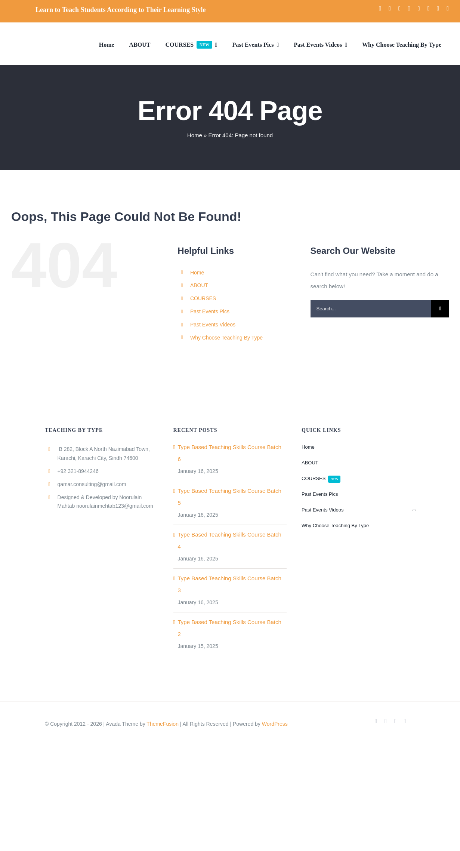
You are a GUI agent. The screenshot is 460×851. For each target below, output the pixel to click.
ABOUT (199, 285)
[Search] (440, 308)
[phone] (448, 9)
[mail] (438, 9)
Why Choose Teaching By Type (226, 338)
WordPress (275, 724)
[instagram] (409, 9)
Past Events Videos (212, 325)
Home (194, 135)
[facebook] (380, 9)
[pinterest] (428, 9)
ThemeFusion (162, 724)
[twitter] (390, 9)
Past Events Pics (209, 311)
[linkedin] (419, 9)
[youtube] (399, 9)
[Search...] (371, 308)
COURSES (203, 298)
